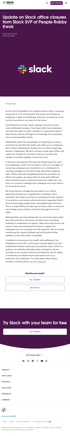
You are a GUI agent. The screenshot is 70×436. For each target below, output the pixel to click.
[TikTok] (46, 361)
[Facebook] (33, 361)
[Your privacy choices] (43, 422)
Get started (56, 3)
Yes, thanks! (35, 280)
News (5, 13)
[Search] (47, 3)
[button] (35, 355)
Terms (12, 422)
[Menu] (66, 3)
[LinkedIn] (23, 361)
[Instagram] (28, 361)
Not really (35, 288)
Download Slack (9, 416)
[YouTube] (42, 361)
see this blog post (38, 261)
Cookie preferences (23, 422)
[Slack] (8, 3)
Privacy (4, 422)
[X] (37, 361)
